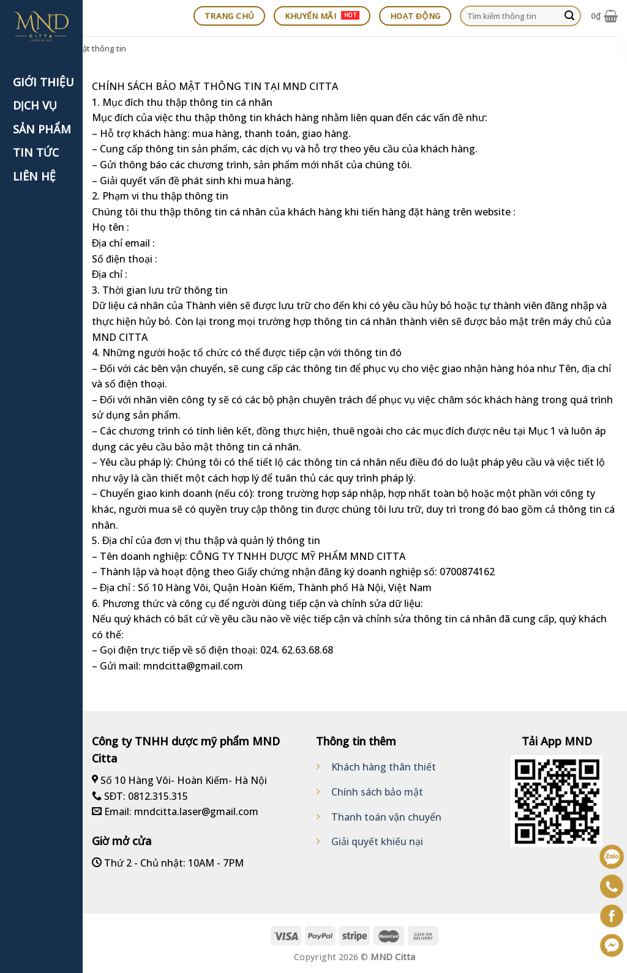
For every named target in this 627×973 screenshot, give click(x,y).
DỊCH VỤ (35, 105)
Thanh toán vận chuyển (386, 817)
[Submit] (569, 16)
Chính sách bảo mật (377, 792)
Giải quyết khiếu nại (377, 841)
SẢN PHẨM (42, 129)
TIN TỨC (36, 152)
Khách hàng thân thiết (383, 767)
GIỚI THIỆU (43, 82)
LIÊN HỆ (34, 176)
